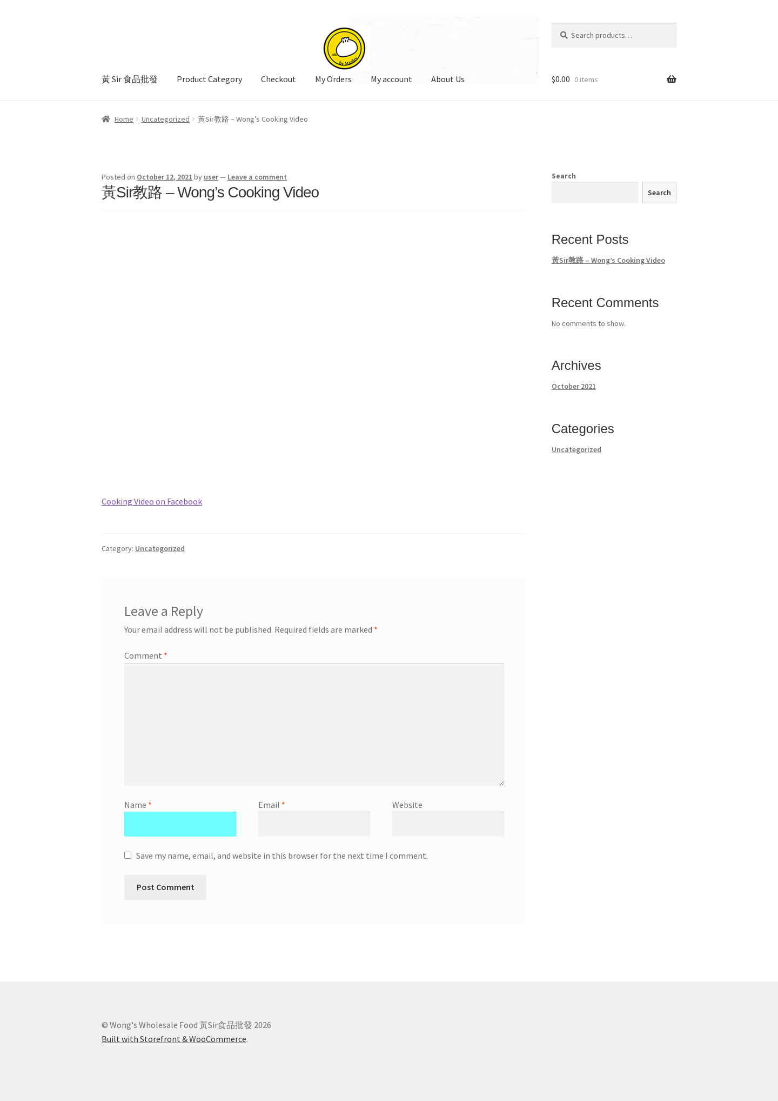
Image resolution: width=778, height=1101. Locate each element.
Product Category (209, 79)
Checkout (278, 79)
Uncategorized (166, 119)
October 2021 (574, 386)
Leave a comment (257, 177)
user (211, 177)
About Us (448, 79)
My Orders (333, 79)
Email (271, 804)
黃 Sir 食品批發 (130, 79)
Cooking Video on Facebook (152, 501)
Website (407, 804)
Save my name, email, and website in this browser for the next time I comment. (282, 855)
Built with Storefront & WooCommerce (174, 1038)
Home (124, 119)
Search (564, 176)
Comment (145, 655)
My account (391, 79)
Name (138, 804)
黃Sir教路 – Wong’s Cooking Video (608, 260)
